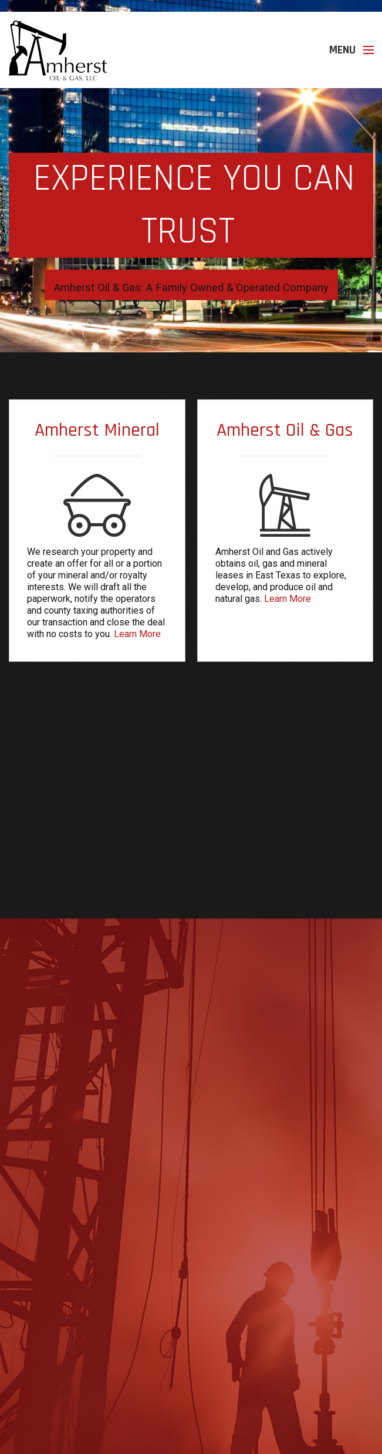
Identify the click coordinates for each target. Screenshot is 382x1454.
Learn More (137, 634)
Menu (342, 50)
